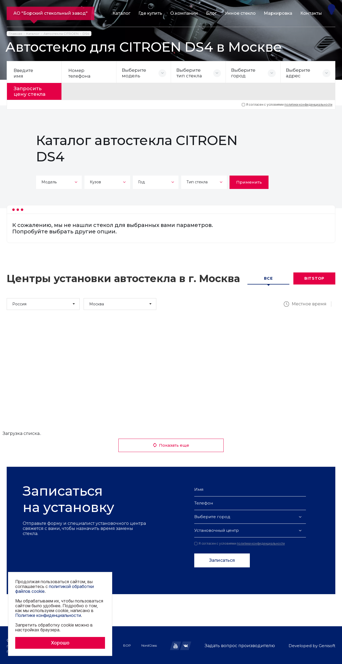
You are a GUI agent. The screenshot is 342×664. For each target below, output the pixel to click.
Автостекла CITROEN (61, 34)
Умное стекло (240, 13)
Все (268, 277)
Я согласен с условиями (287, 103)
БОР (127, 644)
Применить (249, 180)
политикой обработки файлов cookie (54, 589)
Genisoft (327, 644)
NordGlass (149, 644)
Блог (211, 13)
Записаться (222, 559)
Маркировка (278, 13)
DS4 (86, 34)
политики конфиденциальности (308, 103)
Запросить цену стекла (32, 90)
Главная (15, 34)
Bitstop (314, 277)
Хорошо (60, 643)
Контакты (311, 13)
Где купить (150, 13)
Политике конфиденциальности (48, 615)
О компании (184, 13)
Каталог (121, 13)
